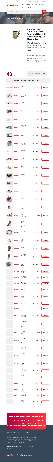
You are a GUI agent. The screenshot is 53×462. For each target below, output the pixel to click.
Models (13, 432)
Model (9, 18)
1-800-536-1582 (32, 1)
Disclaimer (19, 458)
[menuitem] (23, 4)
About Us (19, 432)
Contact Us (26, 432)
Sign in (23, 7)
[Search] (44, 12)
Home (8, 432)
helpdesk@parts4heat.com (29, 425)
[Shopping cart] (45, 87)
